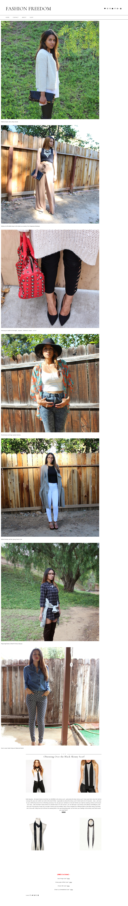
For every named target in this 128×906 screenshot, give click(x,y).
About (24, 17)
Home (7, 17)
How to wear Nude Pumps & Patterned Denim (12, 748)
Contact (16, 17)
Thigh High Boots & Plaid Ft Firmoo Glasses (11, 643)
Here (68, 878)
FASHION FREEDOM (28, 9)
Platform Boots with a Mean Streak (9, 121)
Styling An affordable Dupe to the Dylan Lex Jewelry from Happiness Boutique (20, 226)
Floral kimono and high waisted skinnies (11, 435)
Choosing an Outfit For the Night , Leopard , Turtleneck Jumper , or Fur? (18, 330)
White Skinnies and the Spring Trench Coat (11, 539)
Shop (31, 17)
